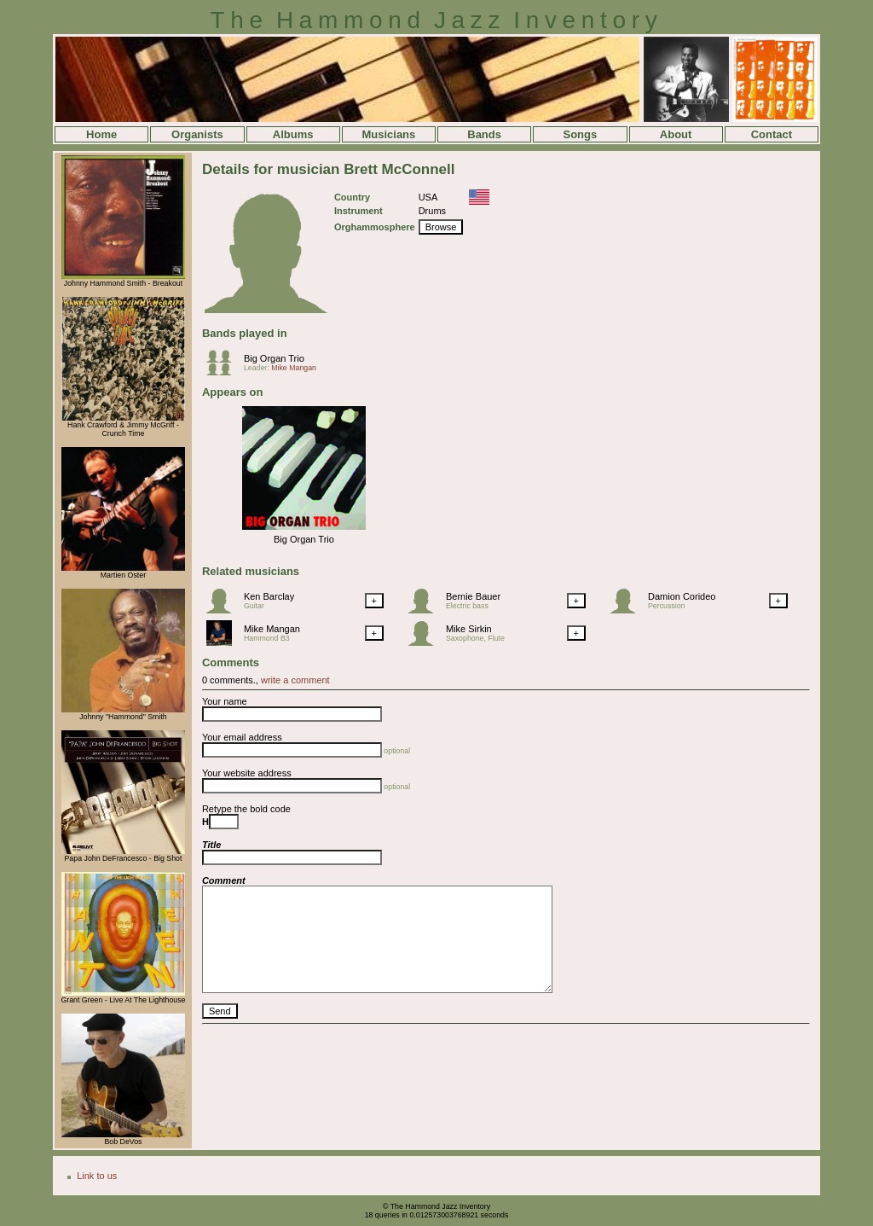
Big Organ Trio (274, 358)
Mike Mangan (293, 367)
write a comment (295, 680)
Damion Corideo (681, 596)
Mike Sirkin (469, 629)
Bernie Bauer (473, 596)
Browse (441, 227)
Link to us (97, 1176)
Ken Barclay (269, 596)
